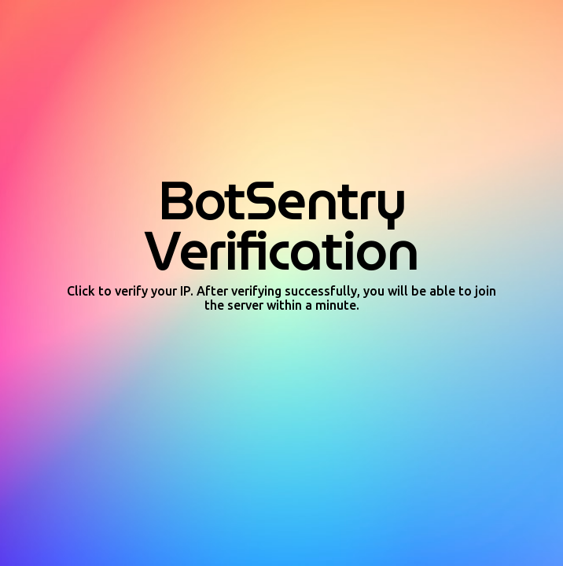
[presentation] (281, 355)
